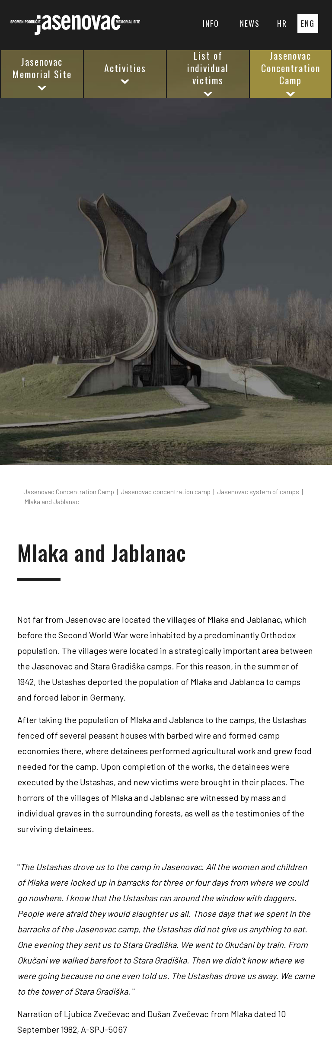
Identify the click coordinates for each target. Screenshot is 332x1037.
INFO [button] (211, 23)
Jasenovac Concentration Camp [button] (290, 74)
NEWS (250, 23)
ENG (308, 23)
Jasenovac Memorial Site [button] (42, 73)
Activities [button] (125, 73)
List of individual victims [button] (208, 74)
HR (282, 23)
